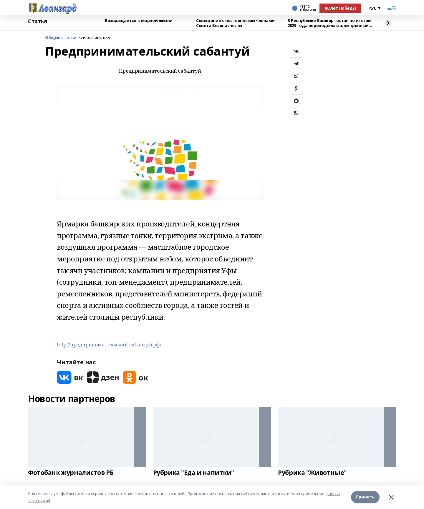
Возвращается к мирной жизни (139, 20)
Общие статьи (61, 37)
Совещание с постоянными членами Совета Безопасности (235, 23)
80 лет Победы (340, 8)
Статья (37, 21)
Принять (365, 497)
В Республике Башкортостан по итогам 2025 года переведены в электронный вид (329, 23)
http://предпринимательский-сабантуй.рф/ (109, 344)
